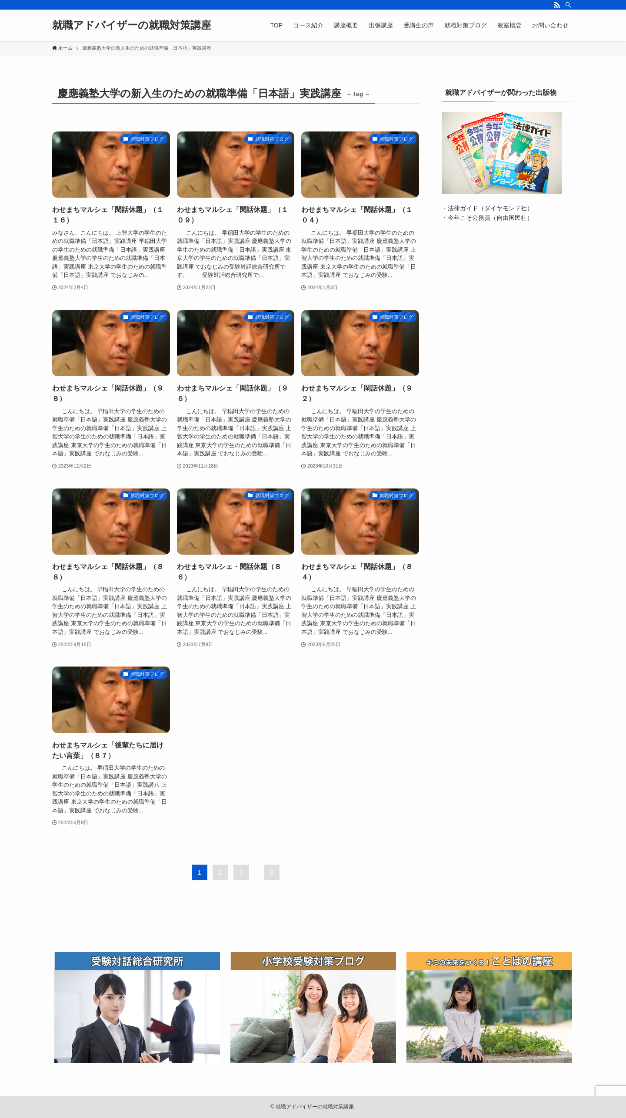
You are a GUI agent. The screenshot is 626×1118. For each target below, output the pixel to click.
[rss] (557, 5)
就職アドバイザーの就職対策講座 (131, 25)
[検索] (568, 5)
